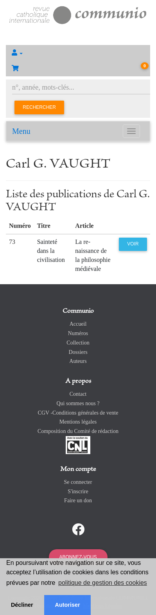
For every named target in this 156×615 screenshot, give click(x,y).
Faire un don (78, 500)
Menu (21, 131)
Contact (78, 394)
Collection (77, 343)
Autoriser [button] (67, 605)
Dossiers (77, 352)
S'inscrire (78, 491)
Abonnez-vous (78, 557)
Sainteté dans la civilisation (51, 250)
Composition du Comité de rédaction (78, 431)
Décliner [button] (22, 605)
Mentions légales (78, 422)
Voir (132, 244)
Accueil (78, 324)
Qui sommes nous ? (77, 403)
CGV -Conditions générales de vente (78, 413)
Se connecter (78, 482)
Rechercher (39, 107)
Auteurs (77, 361)
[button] (78, 53)
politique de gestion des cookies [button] (102, 582)
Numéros (78, 333)
